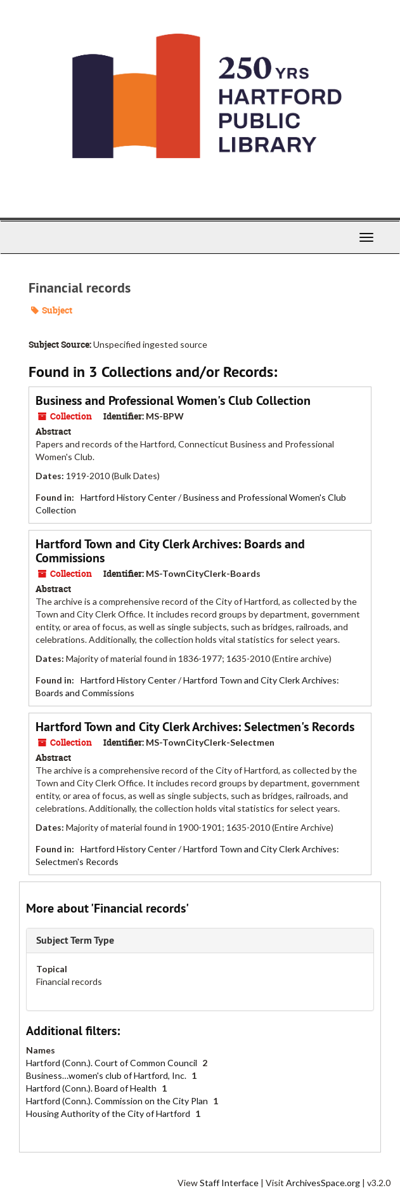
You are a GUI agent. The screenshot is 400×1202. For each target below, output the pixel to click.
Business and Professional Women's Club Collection (173, 400)
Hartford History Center (128, 497)
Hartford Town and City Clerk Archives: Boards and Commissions (170, 551)
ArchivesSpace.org (323, 1182)
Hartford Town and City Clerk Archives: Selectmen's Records (194, 726)
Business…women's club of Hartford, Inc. (107, 1075)
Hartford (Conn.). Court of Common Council (112, 1062)
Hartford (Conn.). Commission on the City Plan (118, 1100)
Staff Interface (229, 1182)
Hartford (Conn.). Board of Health (92, 1088)
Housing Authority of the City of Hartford (109, 1113)
